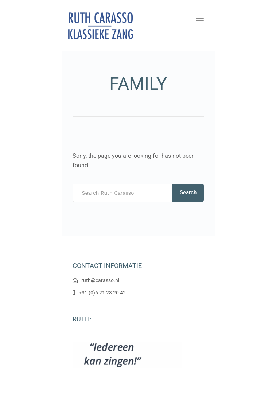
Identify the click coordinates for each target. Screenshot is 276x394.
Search (188, 192)
